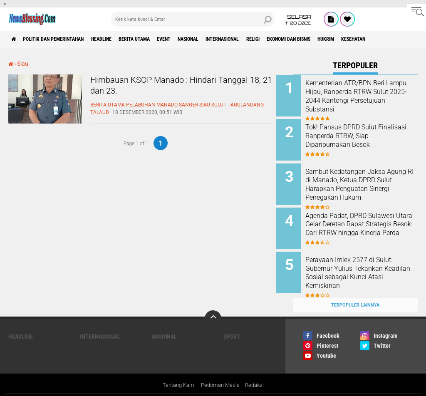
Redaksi (257, 372)
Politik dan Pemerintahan (63, 39)
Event (197, 39)
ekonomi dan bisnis (351, 39)
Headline (121, 39)
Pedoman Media (221, 372)
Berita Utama (161, 39)
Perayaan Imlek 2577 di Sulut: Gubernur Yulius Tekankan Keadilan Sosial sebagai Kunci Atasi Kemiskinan (366, 264)
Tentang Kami (176, 372)
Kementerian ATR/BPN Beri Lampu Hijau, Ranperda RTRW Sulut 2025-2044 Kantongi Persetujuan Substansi (366, 96)
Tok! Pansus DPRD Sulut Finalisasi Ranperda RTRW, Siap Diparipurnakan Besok (361, 133)
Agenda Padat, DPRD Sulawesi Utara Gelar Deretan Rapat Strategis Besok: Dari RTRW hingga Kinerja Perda (366, 222)
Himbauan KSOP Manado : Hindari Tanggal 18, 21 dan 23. (170, 87)
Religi (307, 39)
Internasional (270, 39)
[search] (193, 19)
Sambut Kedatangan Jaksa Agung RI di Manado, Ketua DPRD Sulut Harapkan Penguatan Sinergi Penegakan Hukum (366, 184)
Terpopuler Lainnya (355, 292)
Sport (231, 323)
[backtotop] (213, 305)
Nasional (227, 39)
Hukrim (397, 39)
